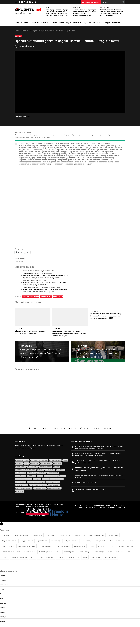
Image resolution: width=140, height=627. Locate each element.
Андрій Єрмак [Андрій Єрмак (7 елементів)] (113, 535)
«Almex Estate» (41, 472)
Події (55, 23)
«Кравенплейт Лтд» (20, 482)
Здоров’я (87, 23)
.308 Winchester (60, 469)
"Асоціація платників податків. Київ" (39, 460)
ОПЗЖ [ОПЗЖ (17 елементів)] (111, 546)
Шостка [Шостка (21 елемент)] (4, 557)
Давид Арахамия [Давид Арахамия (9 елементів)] (45, 546)
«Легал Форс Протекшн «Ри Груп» (38, 485)
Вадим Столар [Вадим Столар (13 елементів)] (86, 541)
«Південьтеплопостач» (40, 488)
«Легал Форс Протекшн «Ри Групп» (36, 482)
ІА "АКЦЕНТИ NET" (43, 506)
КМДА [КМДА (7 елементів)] (92, 546)
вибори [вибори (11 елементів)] (60, 557)
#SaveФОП (56, 466)
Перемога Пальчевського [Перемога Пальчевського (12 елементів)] (11, 552)
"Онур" (26, 463)
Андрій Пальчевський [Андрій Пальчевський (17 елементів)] (9, 541)
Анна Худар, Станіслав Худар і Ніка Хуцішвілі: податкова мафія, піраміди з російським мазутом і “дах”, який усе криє (57, 12)
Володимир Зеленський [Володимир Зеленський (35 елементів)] (26, 546)
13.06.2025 (78, 7)
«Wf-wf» (40, 475)
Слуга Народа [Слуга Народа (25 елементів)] (84, 552)
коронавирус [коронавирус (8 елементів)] (96, 557)
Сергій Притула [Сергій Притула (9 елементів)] (69, 552)
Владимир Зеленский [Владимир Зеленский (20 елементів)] (117, 541)
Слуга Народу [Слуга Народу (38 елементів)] (99, 552)
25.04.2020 (57, 328)
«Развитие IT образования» (54, 488)
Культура (106, 23)
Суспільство (45, 23)
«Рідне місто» (19, 491)
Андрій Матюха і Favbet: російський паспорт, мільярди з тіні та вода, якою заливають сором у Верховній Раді (99, 447)
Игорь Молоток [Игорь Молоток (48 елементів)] (79, 546)
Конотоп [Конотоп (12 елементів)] (101, 546)
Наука (68, 23)
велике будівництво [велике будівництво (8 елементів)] (46, 557)
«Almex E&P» (32, 472)
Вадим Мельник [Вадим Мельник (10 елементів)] (71, 541)
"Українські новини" (32, 466)
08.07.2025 (51, 7)
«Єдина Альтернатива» (50, 475)
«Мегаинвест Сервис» (54, 485)
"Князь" (65, 460)
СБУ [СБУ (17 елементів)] (58, 552)
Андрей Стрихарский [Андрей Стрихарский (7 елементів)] (96, 535)
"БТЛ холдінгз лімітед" (55, 460)
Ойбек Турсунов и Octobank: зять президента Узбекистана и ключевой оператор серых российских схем (111, 12)
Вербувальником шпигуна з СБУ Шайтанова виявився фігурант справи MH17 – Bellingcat (69, 333)
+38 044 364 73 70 (50, 469)
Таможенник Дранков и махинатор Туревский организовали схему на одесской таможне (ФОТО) (105, 316)
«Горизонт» (46, 479)
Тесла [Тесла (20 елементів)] (129, 552)
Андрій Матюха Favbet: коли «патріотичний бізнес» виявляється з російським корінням (98, 461)
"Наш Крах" (19, 463)
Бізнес (61, 23)
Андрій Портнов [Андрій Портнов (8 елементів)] (27, 541)
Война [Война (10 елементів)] (131, 541)
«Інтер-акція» (62, 475)
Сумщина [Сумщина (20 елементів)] (119, 552)
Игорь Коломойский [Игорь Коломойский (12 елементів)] (63, 546)
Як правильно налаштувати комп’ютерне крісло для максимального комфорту (99, 476)
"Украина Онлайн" (20, 466)
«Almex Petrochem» (20, 475)
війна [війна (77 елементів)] (85, 557)
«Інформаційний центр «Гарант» (23, 479)
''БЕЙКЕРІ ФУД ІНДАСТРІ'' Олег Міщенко (25, 469)
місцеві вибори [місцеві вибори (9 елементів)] (110, 557)
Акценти (29, 46)
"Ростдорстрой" (34, 463)
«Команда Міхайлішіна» (57, 479)
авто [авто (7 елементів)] (33, 557)
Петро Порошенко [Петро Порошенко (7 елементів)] (46, 552)
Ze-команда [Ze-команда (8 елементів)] (6, 535)
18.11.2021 (95, 311)
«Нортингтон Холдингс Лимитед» (23, 488)
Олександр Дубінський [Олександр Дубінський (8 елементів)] (126, 546)
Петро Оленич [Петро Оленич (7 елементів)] (29, 552)
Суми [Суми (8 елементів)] (110, 552)
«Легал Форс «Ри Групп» (53, 482)
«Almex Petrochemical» (53, 472)
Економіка (35, 23)
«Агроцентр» (37, 479)
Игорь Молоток (46, 296)
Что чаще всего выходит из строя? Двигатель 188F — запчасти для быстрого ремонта (99, 469)
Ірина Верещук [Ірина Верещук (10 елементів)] (65, 535)
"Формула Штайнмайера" (45, 466)
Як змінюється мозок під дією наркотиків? (90, 489)
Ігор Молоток (58, 296)
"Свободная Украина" (46, 463)
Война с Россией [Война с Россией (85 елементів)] (8, 546)
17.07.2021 (20, 328)
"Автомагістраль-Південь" (22, 460)
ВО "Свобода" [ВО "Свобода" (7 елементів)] (56, 541)
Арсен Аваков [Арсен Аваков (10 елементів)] (42, 541)
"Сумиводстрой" (57, 463)
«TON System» (31, 475)
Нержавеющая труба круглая (85, 482)
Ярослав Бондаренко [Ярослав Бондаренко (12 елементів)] (19, 557)
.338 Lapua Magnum (20, 472)
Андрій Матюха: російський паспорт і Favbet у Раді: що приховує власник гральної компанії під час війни (98, 454)
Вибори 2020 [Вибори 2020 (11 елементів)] (100, 541)
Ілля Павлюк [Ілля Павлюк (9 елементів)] (51, 535)
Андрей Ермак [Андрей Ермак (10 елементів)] (80, 535)
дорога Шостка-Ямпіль (31, 296)
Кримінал (96, 23)
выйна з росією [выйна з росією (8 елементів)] (73, 557)
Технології (77, 23)
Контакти (116, 23)
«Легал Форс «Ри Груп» (21, 485)
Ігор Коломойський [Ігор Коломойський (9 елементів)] (21, 535)
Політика (24, 23)
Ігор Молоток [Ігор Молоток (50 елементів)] (37, 535)
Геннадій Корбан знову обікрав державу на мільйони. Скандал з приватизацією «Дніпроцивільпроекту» (84, 12)
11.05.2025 (105, 7)
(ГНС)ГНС (40, 469)
